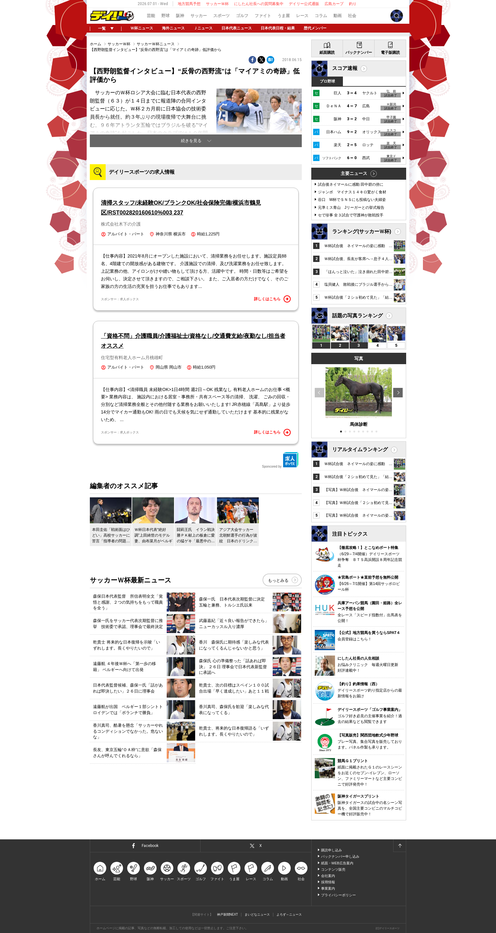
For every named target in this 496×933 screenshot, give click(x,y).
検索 (396, 15)
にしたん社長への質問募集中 (258, 4)
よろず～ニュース (289, 914)
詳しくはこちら (272, 299)
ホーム (95, 44)
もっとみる (278, 580)
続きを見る (191, 140)
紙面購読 (327, 52)
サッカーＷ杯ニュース (156, 44)
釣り (352, 4)
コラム (321, 15)
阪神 (180, 15)
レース (302, 15)
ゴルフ (242, 15)
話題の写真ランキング (357, 315)
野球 (165, 15)
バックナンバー (358, 52)
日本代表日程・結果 (278, 28)
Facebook (150, 845)
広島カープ (334, 4)
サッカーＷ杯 (217, 4)
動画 (337, 15)
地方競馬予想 (189, 4)
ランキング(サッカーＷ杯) (361, 231)
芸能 (151, 15)
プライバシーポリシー (338, 895)
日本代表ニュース (236, 28)
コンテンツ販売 (333, 869)
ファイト (263, 15)
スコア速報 (344, 68)
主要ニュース (354, 173)
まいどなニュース (257, 914)
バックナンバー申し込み (340, 856)
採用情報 (328, 882)
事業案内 (328, 888)
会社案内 (328, 876)
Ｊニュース (203, 28)
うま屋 (283, 15)
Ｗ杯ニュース (141, 28)
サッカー (198, 15)
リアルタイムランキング (360, 449)
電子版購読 (390, 52)
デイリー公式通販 (304, 4)
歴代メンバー (315, 28)
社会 (352, 15)
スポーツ (221, 15)
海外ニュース (173, 28)
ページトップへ (399, 845)
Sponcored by (280, 460)
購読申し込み (331, 850)
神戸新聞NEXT (227, 914)
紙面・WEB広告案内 (337, 863)
